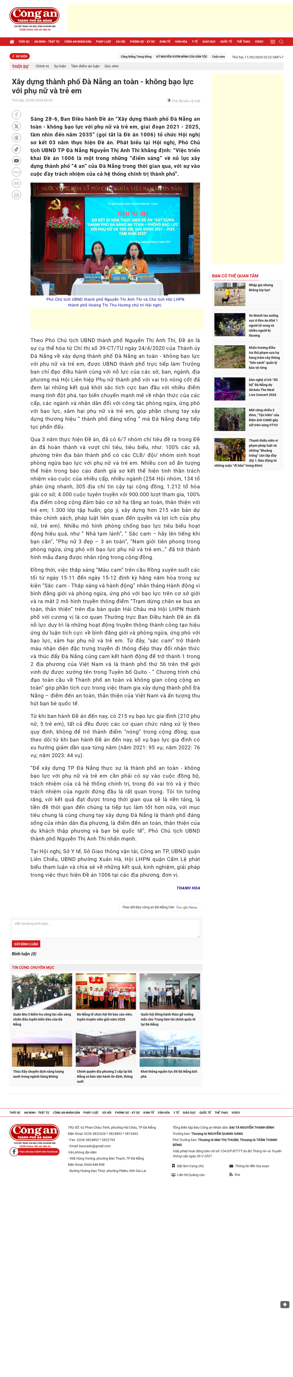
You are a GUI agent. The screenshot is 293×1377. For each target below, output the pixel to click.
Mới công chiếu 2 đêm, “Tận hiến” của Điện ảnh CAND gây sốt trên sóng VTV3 (264, 417)
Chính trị (42, 66)
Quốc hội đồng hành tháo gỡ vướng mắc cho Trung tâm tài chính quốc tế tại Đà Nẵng (168, 1019)
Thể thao (243, 41)
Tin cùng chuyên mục (33, 967)
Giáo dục (209, 41)
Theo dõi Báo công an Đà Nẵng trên (159, 907)
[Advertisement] (180, 18)
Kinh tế (165, 41)
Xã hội (120, 41)
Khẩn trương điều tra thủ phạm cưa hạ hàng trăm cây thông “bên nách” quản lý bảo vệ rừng (264, 358)
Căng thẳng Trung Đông (146, 56)
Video (259, 41)
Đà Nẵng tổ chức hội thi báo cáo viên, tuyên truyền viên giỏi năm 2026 (104, 1016)
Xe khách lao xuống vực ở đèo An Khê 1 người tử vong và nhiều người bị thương (263, 325)
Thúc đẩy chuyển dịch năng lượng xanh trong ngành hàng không (38, 1074)
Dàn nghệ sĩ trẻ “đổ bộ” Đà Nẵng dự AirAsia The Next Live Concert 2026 (263, 387)
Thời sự (24, 41)
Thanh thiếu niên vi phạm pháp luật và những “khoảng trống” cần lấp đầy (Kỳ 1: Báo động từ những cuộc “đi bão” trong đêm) (246, 453)
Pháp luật (103, 41)
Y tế (195, 41)
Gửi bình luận (26, 944)
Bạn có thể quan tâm (235, 275)
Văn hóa (181, 41)
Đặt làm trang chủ (188, 1166)
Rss (234, 1175)
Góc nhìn (112, 66)
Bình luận (24, 953)
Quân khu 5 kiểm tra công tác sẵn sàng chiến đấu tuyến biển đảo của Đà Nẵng (42, 1019)
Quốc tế (226, 41)
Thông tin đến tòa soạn (249, 1166)
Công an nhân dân (77, 41)
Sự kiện (60, 66)
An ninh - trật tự (47, 41)
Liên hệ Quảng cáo (188, 1175)
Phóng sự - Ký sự (142, 41)
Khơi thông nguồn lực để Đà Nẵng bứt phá (169, 1074)
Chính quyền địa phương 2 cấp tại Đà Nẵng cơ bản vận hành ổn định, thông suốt (105, 1076)
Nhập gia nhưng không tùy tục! (261, 287)
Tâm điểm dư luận (85, 66)
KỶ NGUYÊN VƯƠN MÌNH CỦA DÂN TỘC (191, 56)
